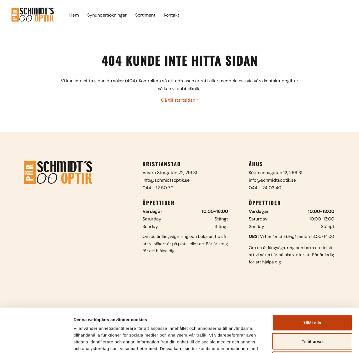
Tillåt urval (312, 297)
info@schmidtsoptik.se (166, 180)
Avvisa (312, 316)
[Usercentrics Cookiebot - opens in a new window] (36, 342)
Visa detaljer (304, 342)
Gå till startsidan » (179, 100)
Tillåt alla (312, 279)
